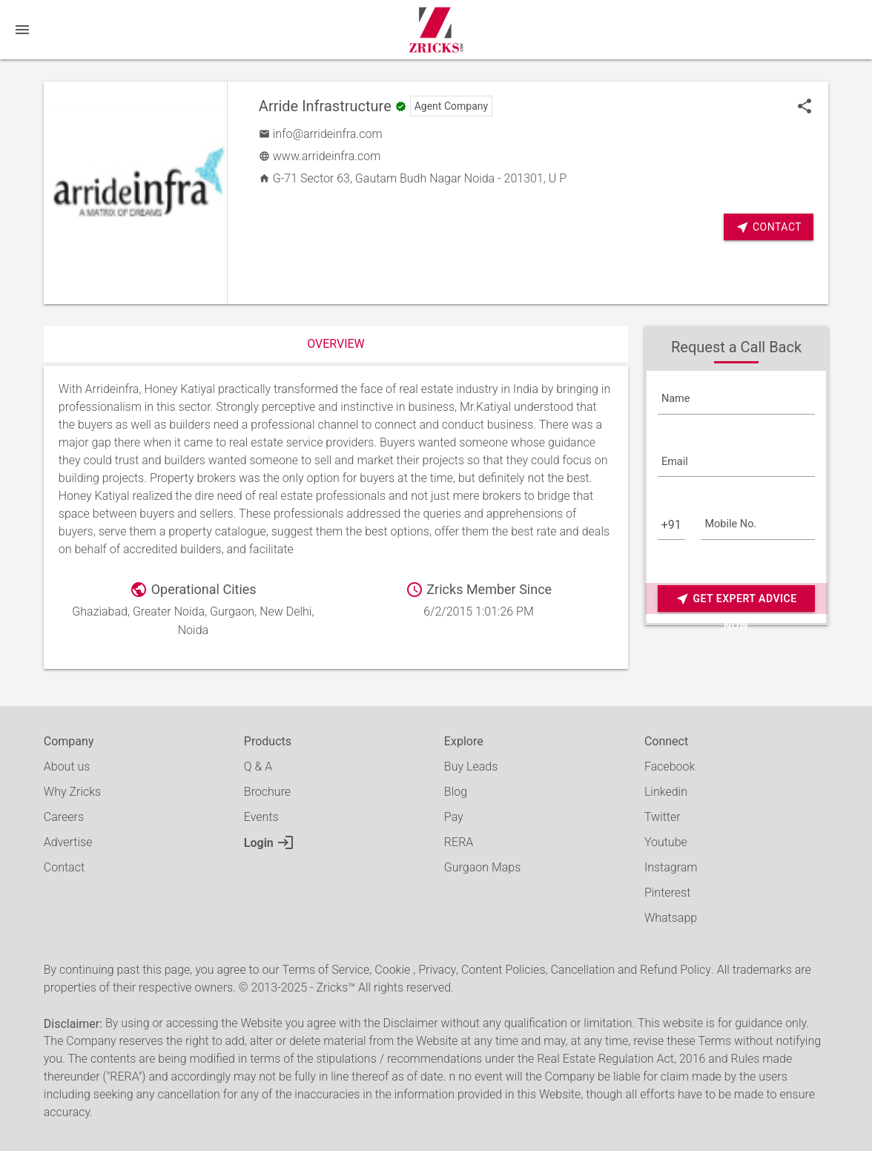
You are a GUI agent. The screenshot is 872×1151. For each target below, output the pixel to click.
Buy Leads (471, 766)
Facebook (669, 766)
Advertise (68, 842)
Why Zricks (72, 792)
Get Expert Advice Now (736, 599)
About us (67, 766)
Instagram (671, 867)
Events (261, 817)
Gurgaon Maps (482, 867)
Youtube (665, 842)
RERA (458, 842)
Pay (453, 817)
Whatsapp (670, 918)
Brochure (267, 792)
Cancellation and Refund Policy (630, 970)
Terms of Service (325, 970)
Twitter (662, 817)
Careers (64, 817)
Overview (336, 344)
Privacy (437, 970)
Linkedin (665, 792)
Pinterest (667, 892)
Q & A (258, 766)
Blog (455, 792)
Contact (769, 227)
